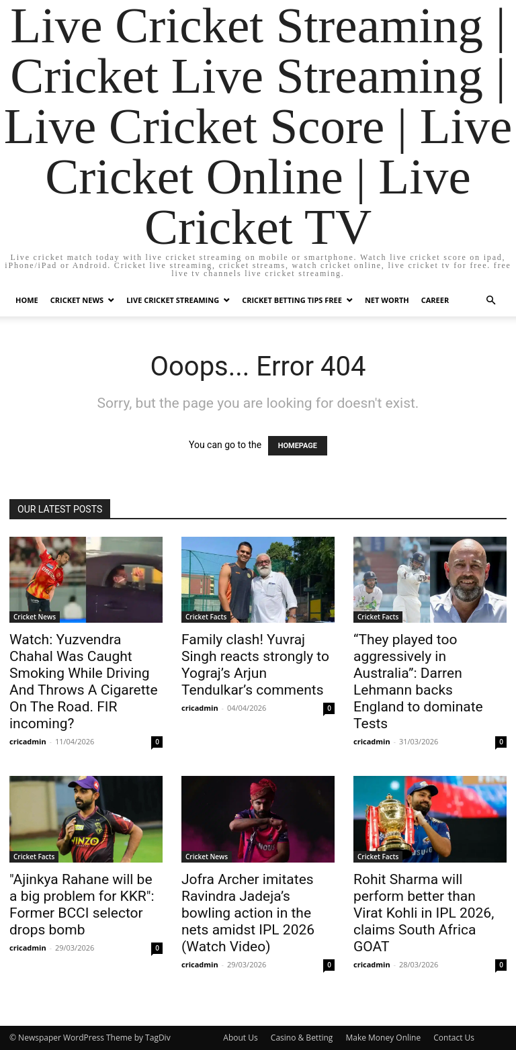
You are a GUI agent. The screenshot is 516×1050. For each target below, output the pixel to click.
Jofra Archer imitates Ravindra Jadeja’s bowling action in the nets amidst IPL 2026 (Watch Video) (247, 913)
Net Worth (387, 300)
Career (435, 300)
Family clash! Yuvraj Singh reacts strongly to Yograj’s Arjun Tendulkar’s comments (255, 664)
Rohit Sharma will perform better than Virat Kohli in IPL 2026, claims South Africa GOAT (423, 913)
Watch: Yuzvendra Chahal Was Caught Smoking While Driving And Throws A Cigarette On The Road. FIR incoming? (83, 681)
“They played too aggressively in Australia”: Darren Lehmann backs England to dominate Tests (418, 681)
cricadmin (27, 741)
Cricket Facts (205, 616)
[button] (490, 300)
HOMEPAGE (297, 445)
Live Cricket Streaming (172, 300)
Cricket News (76, 300)
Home (26, 300)
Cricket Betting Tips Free (292, 300)
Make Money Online (383, 1037)
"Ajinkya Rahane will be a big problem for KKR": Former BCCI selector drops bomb (82, 904)
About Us (240, 1037)
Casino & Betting (302, 1037)
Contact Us (453, 1037)
